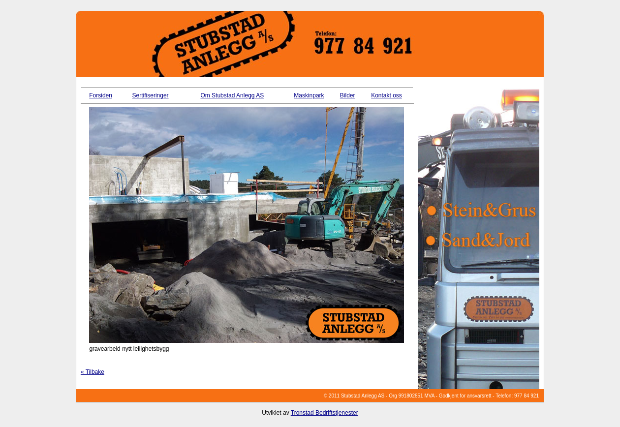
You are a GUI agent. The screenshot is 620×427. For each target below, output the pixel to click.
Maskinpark (309, 95)
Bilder (347, 95)
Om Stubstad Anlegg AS (232, 95)
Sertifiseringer (150, 95)
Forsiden (100, 95)
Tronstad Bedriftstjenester (324, 412)
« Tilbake (92, 371)
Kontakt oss (386, 95)
